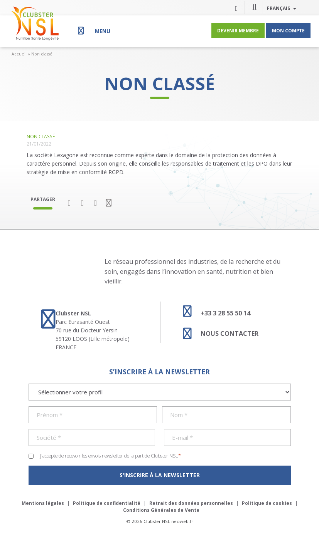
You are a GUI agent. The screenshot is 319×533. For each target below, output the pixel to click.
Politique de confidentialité (106, 503)
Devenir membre (238, 30)
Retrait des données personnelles (191, 503)
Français (281, 8)
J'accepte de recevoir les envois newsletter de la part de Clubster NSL (110, 456)
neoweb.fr (182, 521)
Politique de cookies (267, 503)
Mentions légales (43, 503)
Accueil (19, 54)
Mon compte (288, 30)
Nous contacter (217, 333)
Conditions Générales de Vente (161, 510)
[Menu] (93, 30)
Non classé (41, 54)
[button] (254, 6)
